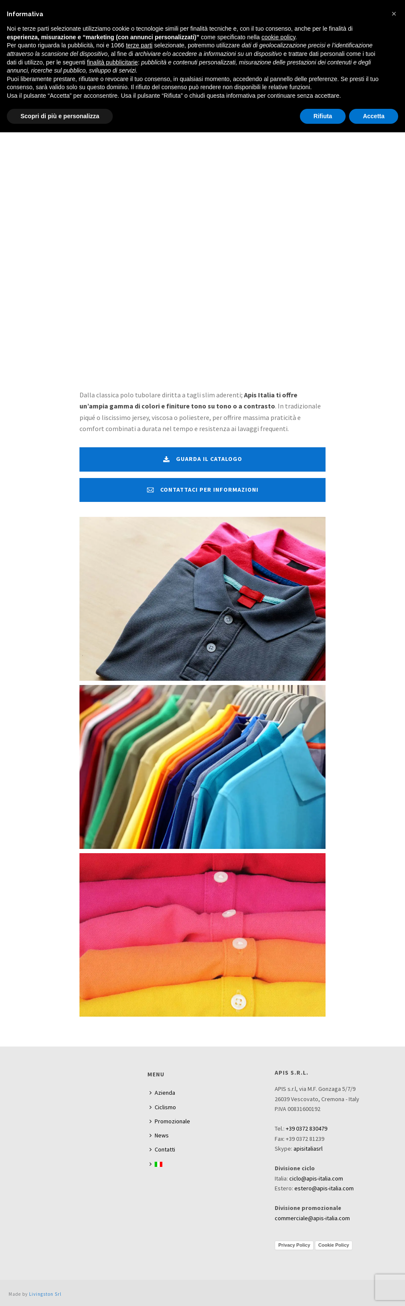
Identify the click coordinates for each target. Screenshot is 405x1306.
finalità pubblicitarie (112, 62)
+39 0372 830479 (306, 1128)
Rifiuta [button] (323, 116)
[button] (394, 13)
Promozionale (170, 1121)
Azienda (162, 1092)
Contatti (162, 1149)
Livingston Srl (45, 1294)
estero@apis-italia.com (324, 1188)
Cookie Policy (333, 1245)
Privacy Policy (294, 1245)
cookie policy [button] (278, 37)
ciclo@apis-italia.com (316, 1178)
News (159, 1135)
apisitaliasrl (308, 1148)
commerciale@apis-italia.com (312, 1218)
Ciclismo (163, 1107)
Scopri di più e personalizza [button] (60, 116)
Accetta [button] (373, 116)
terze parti (139, 45)
